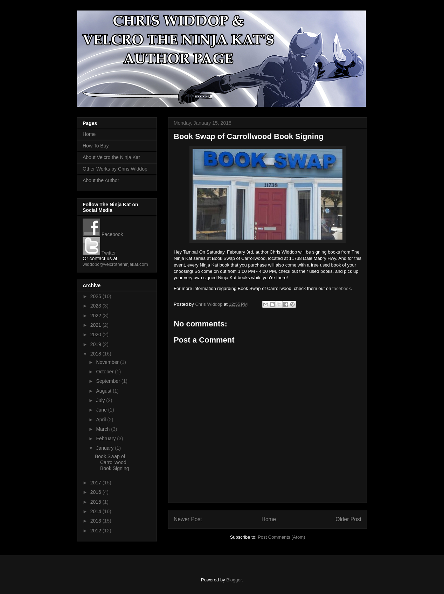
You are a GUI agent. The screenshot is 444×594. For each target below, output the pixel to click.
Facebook (103, 234)
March (103, 429)
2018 (96, 354)
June (102, 410)
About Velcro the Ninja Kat (111, 157)
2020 (96, 334)
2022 (96, 315)
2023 (96, 306)
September (108, 381)
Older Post (348, 519)
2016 (96, 492)
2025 (96, 296)
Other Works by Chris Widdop (115, 169)
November (108, 362)
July (101, 400)
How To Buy (96, 145)
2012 (96, 530)
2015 (96, 502)
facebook (341, 288)
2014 (96, 511)
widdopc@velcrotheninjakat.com (115, 264)
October (105, 371)
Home (269, 519)
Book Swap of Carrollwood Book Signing (112, 462)
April (101, 419)
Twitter (99, 253)
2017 (96, 482)
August (104, 391)
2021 (96, 325)
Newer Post (188, 519)
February (106, 438)
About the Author (101, 180)
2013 (96, 521)
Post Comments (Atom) (281, 537)
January (105, 448)
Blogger (234, 579)
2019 (96, 344)
